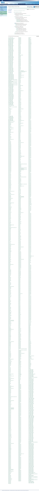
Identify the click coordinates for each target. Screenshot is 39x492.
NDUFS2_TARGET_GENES (31, 378)
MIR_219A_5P (9, 362)
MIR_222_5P (9, 369)
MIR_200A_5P (9, 328)
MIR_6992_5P (30, 69)
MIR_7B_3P (30, 323)
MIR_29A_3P (9, 402)
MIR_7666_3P (30, 290)
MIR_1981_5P (9, 317)
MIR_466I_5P (19, 176)
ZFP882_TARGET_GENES (31, 467)
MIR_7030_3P (30, 120)
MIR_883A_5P (30, 356)
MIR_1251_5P (9, 181)
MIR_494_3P (19, 205)
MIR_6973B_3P (30, 43)
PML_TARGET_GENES (31, 397)
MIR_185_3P (9, 253)
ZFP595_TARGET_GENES (31, 456)
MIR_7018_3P (30, 102)
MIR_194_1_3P (9, 295)
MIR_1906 (9, 268)
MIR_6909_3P (19, 401)
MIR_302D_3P (9, 412)
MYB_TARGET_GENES (31, 373)
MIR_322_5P (19, 48)
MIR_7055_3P (30, 153)
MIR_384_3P (19, 131)
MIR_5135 (19, 240)
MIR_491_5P (19, 203)
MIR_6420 (19, 332)
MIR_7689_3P (30, 319)
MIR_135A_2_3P (9, 207)
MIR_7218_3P (30, 223)
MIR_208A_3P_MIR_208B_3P (11, 341)
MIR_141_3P (9, 216)
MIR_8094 (29, 328)
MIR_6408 (19, 323)
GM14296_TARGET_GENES (11, 74)
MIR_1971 (9, 316)
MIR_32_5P (19, 58)
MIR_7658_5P (30, 281)
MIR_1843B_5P (9, 251)
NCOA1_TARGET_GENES (31, 376)
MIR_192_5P (9, 279)
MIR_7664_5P (30, 288)
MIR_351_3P (19, 96)
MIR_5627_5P (19, 268)
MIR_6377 (19, 304)
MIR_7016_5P (30, 100)
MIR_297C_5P (9, 398)
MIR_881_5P (30, 354)
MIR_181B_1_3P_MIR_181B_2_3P (11, 244)
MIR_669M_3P (19, 362)
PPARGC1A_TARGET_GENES (31, 398)
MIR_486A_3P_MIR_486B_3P (21, 196)
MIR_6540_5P (19, 339)
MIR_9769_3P (30, 364)
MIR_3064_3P (9, 422)
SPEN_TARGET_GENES (31, 424)
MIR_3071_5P (9, 432)
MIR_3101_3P (9, 476)
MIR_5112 (19, 225)
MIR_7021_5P (30, 107)
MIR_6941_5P (19, 445)
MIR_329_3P (19, 56)
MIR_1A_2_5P (9, 325)
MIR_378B (19, 124)
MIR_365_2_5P (19, 111)
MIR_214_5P (9, 351)
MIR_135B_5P (9, 209)
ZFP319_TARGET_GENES (31, 447)
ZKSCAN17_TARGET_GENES (31, 482)
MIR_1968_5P (9, 310)
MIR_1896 (9, 260)
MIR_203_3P (9, 334)
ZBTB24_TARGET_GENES (31, 443)
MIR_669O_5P (19, 363)
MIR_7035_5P (30, 127)
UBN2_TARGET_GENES (31, 439)
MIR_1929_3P (9, 277)
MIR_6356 (19, 292)
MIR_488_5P (19, 199)
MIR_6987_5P (30, 61)
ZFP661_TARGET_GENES (31, 459)
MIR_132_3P (9, 201)
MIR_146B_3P (9, 225)
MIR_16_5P (9, 242)
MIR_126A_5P (9, 187)
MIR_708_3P (30, 196)
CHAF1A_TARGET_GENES (10, 50)
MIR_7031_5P (30, 122)
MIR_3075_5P (9, 439)
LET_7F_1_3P (9, 111)
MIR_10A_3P (9, 131)
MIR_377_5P (19, 122)
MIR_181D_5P (9, 246)
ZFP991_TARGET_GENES (31, 481)
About (1, 7)
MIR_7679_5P (30, 307)
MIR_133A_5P (9, 203)
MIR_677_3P (19, 376)
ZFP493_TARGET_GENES (31, 454)
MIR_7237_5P (30, 245)
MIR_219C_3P (9, 364)
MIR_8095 (29, 329)
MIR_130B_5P (9, 200)
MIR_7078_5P (30, 183)
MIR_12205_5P (9, 170)
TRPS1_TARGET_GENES (31, 437)
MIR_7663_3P (30, 286)
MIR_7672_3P (30, 297)
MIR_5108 (19, 224)
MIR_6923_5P (19, 421)
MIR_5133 (19, 238)
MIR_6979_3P (30, 50)
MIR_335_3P (19, 61)
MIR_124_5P (9, 179)
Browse (2, 8)
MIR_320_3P (19, 46)
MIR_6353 (19, 290)
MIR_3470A (19, 82)
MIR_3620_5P (19, 107)
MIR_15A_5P (9, 238)
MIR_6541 (19, 340)
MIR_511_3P (19, 229)
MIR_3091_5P (9, 459)
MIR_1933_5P (9, 283)
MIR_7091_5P (30, 200)
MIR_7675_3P (30, 301)
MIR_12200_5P (9, 165)
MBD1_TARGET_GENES (10, 120)
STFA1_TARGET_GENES (31, 426)
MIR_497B (19, 210)
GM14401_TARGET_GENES (11, 76)
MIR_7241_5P (30, 249)
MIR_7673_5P (30, 299)
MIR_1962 (9, 306)
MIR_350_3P (19, 95)
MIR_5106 (19, 222)
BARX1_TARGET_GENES (10, 41)
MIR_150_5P (9, 231)
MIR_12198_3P (9, 163)
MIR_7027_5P (30, 115)
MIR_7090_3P (30, 198)
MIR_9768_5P (30, 363)
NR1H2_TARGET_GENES (31, 386)
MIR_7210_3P (30, 213)
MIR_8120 (29, 340)
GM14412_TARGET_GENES (11, 78)
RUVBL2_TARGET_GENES (31, 410)
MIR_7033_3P (30, 124)
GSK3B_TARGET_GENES (10, 87)
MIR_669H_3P (19, 358)
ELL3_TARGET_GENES (10, 65)
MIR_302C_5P (9, 411)
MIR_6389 (19, 312)
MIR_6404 (19, 321)
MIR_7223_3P (30, 229)
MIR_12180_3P (9, 146)
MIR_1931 (9, 281)
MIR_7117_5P (30, 207)
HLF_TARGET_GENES (10, 93)
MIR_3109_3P (19, 39)
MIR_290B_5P (9, 387)
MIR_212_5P (9, 349)
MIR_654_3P (19, 341)
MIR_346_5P (19, 81)
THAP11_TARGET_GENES (31, 432)
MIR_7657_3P (30, 279)
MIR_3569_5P (19, 102)
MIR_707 (29, 172)
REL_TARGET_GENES (31, 404)
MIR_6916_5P (19, 411)
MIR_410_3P (19, 141)
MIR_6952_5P (19, 460)
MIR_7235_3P (30, 242)
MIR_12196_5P (9, 162)
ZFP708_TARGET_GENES (31, 460)
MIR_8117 (29, 338)
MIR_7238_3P (30, 246)
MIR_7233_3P (30, 240)
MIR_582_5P (19, 272)
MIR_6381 (19, 307)
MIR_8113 (29, 336)
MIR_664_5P (19, 343)
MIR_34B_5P (19, 93)
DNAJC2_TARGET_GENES (10, 57)
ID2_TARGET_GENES (10, 100)
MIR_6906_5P (19, 398)
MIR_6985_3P (30, 58)
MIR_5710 (19, 270)
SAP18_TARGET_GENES (31, 412)
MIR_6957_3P (19, 465)
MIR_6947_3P (19, 452)
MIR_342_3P (19, 68)
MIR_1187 (9, 133)
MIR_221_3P (9, 367)
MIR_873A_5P (30, 343)
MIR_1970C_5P (9, 315)
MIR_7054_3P (30, 152)
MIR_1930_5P (9, 280)
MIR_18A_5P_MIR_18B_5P (10, 264)
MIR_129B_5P (9, 196)
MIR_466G (19, 174)
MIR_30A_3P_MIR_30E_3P (10, 469)
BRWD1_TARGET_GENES (10, 45)
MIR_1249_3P (9, 177)
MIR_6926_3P (19, 424)
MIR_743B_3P (30, 256)
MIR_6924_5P (19, 422)
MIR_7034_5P (30, 126)
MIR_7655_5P (30, 277)
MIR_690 (19, 389)
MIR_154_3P (9, 235)
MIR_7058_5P (30, 157)
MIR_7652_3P (30, 273)
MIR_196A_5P (9, 312)
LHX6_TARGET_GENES (10, 116)
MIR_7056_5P (30, 155)
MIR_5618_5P (19, 256)
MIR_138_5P (9, 213)
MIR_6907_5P (19, 399)
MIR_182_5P (9, 247)
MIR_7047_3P (30, 142)
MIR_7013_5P (30, 96)
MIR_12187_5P (9, 154)
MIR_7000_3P (30, 78)
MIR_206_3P (9, 339)
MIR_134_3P (9, 205)
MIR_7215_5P (30, 220)
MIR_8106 (29, 334)
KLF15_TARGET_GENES (10, 103)
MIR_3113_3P (19, 43)
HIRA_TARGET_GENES (10, 92)
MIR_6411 (19, 325)
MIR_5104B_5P (19, 221)
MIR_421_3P (19, 144)
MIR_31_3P (19, 45)
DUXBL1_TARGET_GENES (10, 59)
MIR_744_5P (30, 258)
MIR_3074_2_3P (9, 437)
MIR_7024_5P (30, 111)
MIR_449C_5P (19, 155)
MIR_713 (29, 211)
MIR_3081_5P (9, 445)
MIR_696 (19, 469)
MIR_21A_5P (9, 365)
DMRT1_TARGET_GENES (10, 56)
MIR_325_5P (19, 52)
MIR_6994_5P (30, 71)
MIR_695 (19, 456)
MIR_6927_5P (19, 426)
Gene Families (2, 10)
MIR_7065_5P (30, 166)
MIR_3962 (19, 133)
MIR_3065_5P (9, 424)
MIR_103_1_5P (9, 126)
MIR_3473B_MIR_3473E (20, 85)
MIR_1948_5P (9, 294)
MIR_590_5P (19, 273)
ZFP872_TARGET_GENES (31, 465)
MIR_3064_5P (9, 423)
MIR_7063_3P (30, 163)
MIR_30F (9, 474)
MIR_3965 (19, 135)
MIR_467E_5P (19, 186)
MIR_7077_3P (30, 181)
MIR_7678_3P (30, 305)
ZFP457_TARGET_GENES (31, 452)
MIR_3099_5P (9, 468)
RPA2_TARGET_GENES (31, 408)
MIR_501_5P (19, 213)
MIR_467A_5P (19, 183)
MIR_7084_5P (30, 189)
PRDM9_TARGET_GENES (31, 399)
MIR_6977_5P (30, 48)
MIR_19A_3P (9, 321)
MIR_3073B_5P (9, 436)
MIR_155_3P (9, 236)
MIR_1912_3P (9, 273)
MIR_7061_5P (30, 161)
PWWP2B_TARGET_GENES (31, 401)
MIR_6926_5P (19, 425)
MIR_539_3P (19, 242)
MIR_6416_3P (19, 328)
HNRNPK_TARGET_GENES (11, 95)
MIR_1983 (9, 319)
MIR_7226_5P (30, 233)
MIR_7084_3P (30, 188)
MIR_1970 (9, 314)
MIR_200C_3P (9, 330)
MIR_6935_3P (19, 436)
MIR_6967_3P (19, 478)
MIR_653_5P (19, 338)
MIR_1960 (9, 305)
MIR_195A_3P (9, 303)
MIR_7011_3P (30, 93)
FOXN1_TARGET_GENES (10, 70)
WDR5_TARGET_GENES (31, 441)
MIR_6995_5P (30, 72)
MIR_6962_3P (19, 472)
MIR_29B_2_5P (9, 404)
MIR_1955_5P (9, 301)
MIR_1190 (9, 135)
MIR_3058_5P (9, 415)
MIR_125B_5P (9, 185)
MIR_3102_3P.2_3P (10, 478)
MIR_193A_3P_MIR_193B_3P (11, 286)
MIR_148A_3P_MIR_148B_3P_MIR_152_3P (12, 227)
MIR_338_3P (19, 63)
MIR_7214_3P (30, 218)
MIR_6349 (19, 288)
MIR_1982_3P (9, 318)
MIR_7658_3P (30, 280)
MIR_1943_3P (9, 290)
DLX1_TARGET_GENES (10, 54)
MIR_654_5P (19, 342)
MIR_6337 (19, 280)
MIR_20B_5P (9, 345)
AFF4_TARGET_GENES (10, 37)
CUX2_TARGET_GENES (10, 52)
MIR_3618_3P (19, 104)
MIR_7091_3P (30, 199)
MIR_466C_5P (19, 170)
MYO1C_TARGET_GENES (31, 374)
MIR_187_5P (9, 256)
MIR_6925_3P (19, 423)
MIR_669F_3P (19, 356)
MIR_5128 (19, 235)
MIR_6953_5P (19, 461)
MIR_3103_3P (9, 480)
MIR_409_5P (19, 140)
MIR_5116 (19, 227)
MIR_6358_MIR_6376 (20, 293)
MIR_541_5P (19, 245)
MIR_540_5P (19, 244)
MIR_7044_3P (30, 138)
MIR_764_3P (30, 269)
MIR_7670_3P (30, 295)
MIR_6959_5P (19, 468)
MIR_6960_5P (19, 470)
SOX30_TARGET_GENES (31, 421)
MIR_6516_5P (19, 334)
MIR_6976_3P (30, 47)
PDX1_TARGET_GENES (31, 393)
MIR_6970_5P (30, 39)
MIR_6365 (19, 297)
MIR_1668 (9, 240)
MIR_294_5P (9, 393)
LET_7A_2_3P (9, 106)
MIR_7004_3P (30, 83)
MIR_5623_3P (19, 262)
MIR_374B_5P (19, 116)
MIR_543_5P (19, 248)
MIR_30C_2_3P (9, 472)
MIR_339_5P (19, 65)
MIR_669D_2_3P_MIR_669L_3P (21, 353)
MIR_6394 (19, 315)
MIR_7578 (29, 259)
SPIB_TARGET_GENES (31, 425)
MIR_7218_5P (30, 224)
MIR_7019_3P (30, 103)
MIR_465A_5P (19, 164)
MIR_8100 (29, 332)
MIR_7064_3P (30, 164)
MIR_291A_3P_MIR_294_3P (11, 388)
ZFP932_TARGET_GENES (31, 468)
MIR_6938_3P (19, 439)
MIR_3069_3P (9, 428)
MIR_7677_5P (30, 304)
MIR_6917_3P (19, 412)
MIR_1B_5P (9, 327)
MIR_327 (19, 54)
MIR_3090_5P (9, 458)
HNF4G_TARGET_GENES (10, 94)
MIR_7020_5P (30, 106)
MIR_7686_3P (30, 315)
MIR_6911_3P (19, 404)
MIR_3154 (19, 44)
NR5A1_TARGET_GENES (31, 388)
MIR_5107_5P (19, 223)
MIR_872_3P (30, 341)
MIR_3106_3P (9, 483)
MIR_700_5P (30, 91)
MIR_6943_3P (19, 447)
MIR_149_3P (9, 229)
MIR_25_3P (9, 377)
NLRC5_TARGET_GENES (31, 384)
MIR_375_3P (19, 118)
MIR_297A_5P (9, 397)
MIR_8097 (29, 330)
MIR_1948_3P (9, 293)
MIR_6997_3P (30, 74)
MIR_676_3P (19, 375)
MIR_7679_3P (30, 306)
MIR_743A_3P (30, 255)
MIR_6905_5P (19, 397)
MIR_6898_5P (19, 387)
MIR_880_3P (30, 352)
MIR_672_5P (19, 369)
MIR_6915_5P (19, 410)
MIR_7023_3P (30, 109)
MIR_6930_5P (19, 430)
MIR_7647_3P (30, 266)
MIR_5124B (19, 233)
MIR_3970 (19, 138)
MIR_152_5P (9, 233)
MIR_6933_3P (19, 433)
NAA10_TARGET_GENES (31, 375)
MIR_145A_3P (9, 222)
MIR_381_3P (19, 127)
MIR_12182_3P (9, 148)
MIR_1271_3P (9, 188)
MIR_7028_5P (30, 116)
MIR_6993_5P (30, 70)
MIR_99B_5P (30, 366)
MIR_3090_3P (9, 457)
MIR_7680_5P (30, 308)
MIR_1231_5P (9, 176)
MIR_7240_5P (30, 248)
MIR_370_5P (19, 115)
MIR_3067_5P (9, 426)
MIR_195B (9, 304)
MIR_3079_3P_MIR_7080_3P (11, 443)
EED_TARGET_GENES (10, 61)
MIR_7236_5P (30, 244)
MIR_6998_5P (30, 76)
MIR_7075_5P (30, 179)
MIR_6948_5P (19, 454)
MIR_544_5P (19, 249)
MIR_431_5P (19, 148)
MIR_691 (19, 402)
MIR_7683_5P (30, 312)
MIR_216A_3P (9, 353)
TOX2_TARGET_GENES (31, 435)
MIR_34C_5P (19, 94)
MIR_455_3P (19, 161)
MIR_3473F (19, 87)
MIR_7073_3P (30, 176)
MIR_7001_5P (30, 80)
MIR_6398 (19, 317)
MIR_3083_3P (9, 447)
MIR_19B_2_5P (9, 323)
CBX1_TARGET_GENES (10, 46)
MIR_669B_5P (19, 351)
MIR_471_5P (19, 192)
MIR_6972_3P (30, 41)
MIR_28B (9, 384)
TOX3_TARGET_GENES (31, 436)
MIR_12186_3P (9, 152)
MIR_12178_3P (9, 144)
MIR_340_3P (19, 67)
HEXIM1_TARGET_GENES (10, 91)
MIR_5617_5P (19, 255)
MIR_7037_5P (30, 129)
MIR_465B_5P (19, 165)
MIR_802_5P (30, 325)
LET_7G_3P (9, 113)
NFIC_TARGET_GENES (31, 382)
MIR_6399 (19, 318)
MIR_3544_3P (19, 98)
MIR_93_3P (30, 360)
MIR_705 (29, 146)
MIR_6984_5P (30, 57)
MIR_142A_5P (9, 218)
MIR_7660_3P (30, 282)
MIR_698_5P (30, 65)
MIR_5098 (19, 218)
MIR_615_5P (19, 277)
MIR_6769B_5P (19, 374)
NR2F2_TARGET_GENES (31, 387)
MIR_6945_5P (19, 450)
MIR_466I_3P (19, 175)
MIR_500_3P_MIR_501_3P (20, 212)
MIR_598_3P (19, 275)
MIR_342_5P (19, 69)
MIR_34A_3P (19, 91)
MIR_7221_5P (30, 227)
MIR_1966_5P (9, 308)
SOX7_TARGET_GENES (31, 423)
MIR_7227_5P (30, 234)
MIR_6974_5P (30, 45)
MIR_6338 (19, 281)
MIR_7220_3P (30, 225)
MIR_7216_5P (30, 221)
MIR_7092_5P (30, 201)
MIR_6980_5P (30, 52)
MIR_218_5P (9, 360)
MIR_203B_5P (9, 336)
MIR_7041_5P (30, 135)
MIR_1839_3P (9, 248)
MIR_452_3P (19, 159)
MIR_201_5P (9, 332)
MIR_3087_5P (9, 454)
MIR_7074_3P (30, 177)
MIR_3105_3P (9, 482)
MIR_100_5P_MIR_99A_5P (10, 122)
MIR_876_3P (30, 347)
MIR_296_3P (9, 395)
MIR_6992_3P (30, 68)
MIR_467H (19, 188)
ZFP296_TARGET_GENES (31, 446)
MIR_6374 (19, 303)
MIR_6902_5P (19, 393)
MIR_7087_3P (30, 192)
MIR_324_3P (19, 50)
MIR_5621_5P (19, 260)
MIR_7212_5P (30, 216)
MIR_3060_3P (9, 417)
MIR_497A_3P (19, 209)
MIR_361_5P (19, 106)
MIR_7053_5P (30, 151)
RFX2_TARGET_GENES (31, 406)
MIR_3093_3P (9, 461)
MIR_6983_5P (30, 56)
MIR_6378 (19, 305)
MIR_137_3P (9, 211)
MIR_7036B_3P (30, 128)
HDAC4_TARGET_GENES (10, 89)
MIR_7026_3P (30, 113)
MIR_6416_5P (19, 329)
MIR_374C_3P (19, 117)
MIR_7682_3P (30, 310)
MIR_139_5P (9, 214)
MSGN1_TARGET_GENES (31, 371)
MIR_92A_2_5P (30, 358)
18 (27, 15)
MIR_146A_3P (9, 224)
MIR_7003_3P (30, 82)
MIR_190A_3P (9, 269)
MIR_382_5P (19, 129)
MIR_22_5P (9, 373)
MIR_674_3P (19, 371)
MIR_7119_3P (30, 209)
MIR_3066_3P (9, 425)
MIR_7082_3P (30, 187)
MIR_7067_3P (30, 168)
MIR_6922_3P (19, 419)
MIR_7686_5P (30, 316)
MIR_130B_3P (9, 199)
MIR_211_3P (9, 347)
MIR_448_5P (19, 152)
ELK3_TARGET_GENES (10, 63)
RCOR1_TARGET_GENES (31, 402)
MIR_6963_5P (19, 474)
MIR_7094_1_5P (30, 203)
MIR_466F (19, 172)
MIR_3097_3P (9, 465)
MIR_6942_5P (19, 446)
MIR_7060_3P (30, 159)
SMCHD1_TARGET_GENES (31, 417)
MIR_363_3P (19, 109)
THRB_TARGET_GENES (31, 433)
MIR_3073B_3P (9, 435)
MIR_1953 (9, 299)
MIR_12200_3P (9, 164)
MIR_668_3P (19, 347)
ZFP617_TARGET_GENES (31, 457)
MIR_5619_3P (19, 257)
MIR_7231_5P (30, 238)
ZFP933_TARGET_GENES (31, 469)
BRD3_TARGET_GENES (10, 44)
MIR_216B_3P (9, 354)
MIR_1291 (9, 192)
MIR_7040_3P (30, 133)
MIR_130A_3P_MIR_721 (10, 198)
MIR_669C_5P (19, 352)
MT (29, 15)
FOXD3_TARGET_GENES (10, 68)
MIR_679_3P (19, 378)
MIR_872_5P (30, 342)
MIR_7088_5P (30, 194)
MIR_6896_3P (19, 384)
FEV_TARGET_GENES (10, 67)
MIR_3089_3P (9, 456)
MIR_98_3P (30, 365)
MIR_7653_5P (30, 275)
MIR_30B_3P (9, 470)
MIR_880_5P (30, 353)
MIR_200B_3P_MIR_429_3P (11, 329)
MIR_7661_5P (30, 284)
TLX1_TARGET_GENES (31, 434)
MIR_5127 (19, 234)
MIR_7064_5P (30, 165)
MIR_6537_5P (19, 336)
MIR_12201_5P (9, 166)
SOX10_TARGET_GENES (31, 419)
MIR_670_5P (19, 365)
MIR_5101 (19, 220)
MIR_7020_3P (30, 105)
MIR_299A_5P (9, 401)
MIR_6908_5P (19, 400)
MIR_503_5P (19, 214)
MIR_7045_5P (30, 140)
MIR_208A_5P (9, 342)
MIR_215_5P (9, 352)
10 (22, 15)
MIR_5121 (19, 231)
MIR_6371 (19, 301)
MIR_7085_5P (30, 190)
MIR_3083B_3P (9, 448)
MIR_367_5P (19, 113)
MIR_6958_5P (19, 467)
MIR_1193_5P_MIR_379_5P (11, 139)
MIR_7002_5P (30, 81)
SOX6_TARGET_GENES (31, 422)
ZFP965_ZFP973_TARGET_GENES (32, 472)
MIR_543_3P (19, 247)
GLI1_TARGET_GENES (10, 72)
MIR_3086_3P (9, 452)
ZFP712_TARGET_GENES (31, 461)
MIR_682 (19, 380)
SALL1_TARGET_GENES (31, 411)
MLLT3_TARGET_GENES (31, 369)
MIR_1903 (9, 266)
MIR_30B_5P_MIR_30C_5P (10, 471)
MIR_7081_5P (30, 186)
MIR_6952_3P (19, 459)
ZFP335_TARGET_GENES (31, 448)
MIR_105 (9, 128)
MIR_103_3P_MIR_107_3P (10, 127)
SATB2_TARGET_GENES (31, 413)
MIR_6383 (19, 308)
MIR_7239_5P (30, 247)
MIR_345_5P (19, 80)
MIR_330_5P (19, 59)
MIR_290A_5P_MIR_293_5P (11, 386)
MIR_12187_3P (9, 153)
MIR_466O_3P (19, 181)
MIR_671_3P (19, 367)
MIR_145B (9, 223)
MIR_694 (19, 443)
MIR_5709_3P (19, 269)
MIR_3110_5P (19, 41)
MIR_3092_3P (9, 460)
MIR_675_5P (19, 373)
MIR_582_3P (19, 271)
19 (28, 15)
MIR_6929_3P (19, 428)
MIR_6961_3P (19, 471)
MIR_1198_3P (9, 142)
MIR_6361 (19, 295)
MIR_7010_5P (30, 92)
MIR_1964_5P (9, 307)
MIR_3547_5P (19, 100)
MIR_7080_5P (30, 185)
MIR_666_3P (19, 345)
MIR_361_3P (19, 105)
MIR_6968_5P (19, 480)
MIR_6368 (19, 299)
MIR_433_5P (19, 150)
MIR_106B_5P (9, 130)
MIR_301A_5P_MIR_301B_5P (11, 408)
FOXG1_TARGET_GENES (10, 69)
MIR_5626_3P (19, 266)
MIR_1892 (9, 258)
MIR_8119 (29, 339)
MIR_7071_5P (30, 174)
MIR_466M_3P (19, 179)
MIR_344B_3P (19, 72)
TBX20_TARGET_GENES (31, 428)
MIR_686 (19, 382)
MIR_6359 (19, 294)
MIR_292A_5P (9, 391)
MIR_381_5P (19, 128)
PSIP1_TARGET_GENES (31, 400)
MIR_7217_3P (30, 222)
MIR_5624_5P (19, 264)
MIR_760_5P (30, 262)
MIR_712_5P (30, 210)
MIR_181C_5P (9, 245)
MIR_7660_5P (30, 283)
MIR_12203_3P (9, 168)
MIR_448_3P (19, 151)
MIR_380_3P (19, 126)
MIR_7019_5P (30, 104)
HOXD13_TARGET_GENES (11, 98)
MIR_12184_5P (9, 150)
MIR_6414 (19, 327)
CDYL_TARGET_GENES (10, 48)
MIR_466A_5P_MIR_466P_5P (21, 168)
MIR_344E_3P (19, 74)
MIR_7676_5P (30, 303)
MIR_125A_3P (9, 183)
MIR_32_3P (19, 57)
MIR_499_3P (19, 211)
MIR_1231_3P (9, 175)
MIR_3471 (19, 83)
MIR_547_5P (19, 251)
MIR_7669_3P (30, 293)
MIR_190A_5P (9, 270)
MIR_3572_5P (19, 103)
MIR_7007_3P (30, 87)
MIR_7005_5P (30, 85)
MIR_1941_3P (9, 288)
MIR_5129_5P (19, 236)
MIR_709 (29, 197)
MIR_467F (19, 187)
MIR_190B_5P (9, 271)
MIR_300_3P (9, 406)
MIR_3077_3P (9, 441)
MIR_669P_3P (19, 364)
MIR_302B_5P (9, 410)
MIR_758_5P (30, 260)
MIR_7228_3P (30, 235)
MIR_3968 (19, 137)
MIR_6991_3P (30, 67)
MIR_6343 (19, 284)
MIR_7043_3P (30, 137)
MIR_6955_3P (19, 463)
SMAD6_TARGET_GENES (31, 415)
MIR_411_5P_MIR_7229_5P (21, 142)
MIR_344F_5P (19, 76)
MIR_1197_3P (9, 141)
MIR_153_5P (9, 234)
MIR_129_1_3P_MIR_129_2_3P (11, 194)
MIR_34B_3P (19, 92)
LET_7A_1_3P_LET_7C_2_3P (11, 105)
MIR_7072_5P (30, 175)
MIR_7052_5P (30, 150)
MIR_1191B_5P (9, 137)
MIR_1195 (9, 140)
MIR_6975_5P (30, 46)
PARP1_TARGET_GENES (31, 391)
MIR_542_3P (19, 246)
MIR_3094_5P (9, 463)
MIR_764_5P (30, 270)
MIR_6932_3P (19, 432)
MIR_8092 (29, 327)
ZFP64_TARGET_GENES (31, 458)
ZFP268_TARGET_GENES (31, 445)
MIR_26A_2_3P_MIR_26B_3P (11, 378)
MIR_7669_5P (30, 294)
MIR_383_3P (19, 130)
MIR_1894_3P (9, 259)
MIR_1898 (9, 262)
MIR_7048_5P (30, 144)
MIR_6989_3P (30, 63)
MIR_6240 (19, 279)
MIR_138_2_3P (9, 212)
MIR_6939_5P (19, 441)
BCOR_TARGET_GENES (10, 43)
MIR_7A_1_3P (30, 321)
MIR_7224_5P (30, 231)
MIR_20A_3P (9, 343)
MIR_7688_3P (30, 318)
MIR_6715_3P (19, 366)
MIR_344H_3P (19, 78)
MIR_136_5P (9, 210)
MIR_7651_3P (30, 272)
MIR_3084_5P (9, 450)
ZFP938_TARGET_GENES (31, 470)
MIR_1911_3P (9, 272)
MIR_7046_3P (30, 141)
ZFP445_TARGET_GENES (31, 450)
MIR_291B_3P (9, 389)
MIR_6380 (19, 306)
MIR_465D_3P (19, 166)
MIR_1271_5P (9, 189)
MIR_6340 (19, 282)
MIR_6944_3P (19, 448)
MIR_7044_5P (30, 139)
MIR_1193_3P (9, 138)
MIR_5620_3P (19, 258)
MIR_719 (29, 212)
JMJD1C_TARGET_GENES (10, 102)
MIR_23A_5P (9, 374)
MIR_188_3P (9, 257)
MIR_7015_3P (30, 98)
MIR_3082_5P (9, 446)
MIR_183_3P (9, 249)
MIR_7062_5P (30, 162)
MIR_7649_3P (30, 268)
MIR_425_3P (19, 146)
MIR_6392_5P (19, 314)
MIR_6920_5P (19, 417)
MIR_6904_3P (19, 395)
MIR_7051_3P (30, 148)
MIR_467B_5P (19, 185)
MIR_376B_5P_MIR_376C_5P (21, 120)
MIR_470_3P (19, 190)
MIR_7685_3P (30, 314)
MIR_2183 (9, 358)
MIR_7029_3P (30, 117)
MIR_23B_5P (9, 375)
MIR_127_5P (9, 190)
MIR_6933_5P (19, 434)
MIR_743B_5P (30, 257)
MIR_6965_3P (19, 476)
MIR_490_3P (19, 201)
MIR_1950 (9, 297)
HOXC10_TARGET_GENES (11, 96)
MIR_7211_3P (30, 214)
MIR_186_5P (9, 255)
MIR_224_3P (9, 371)
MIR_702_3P (30, 118)
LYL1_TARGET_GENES (10, 118)
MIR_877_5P (30, 349)
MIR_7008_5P (30, 89)
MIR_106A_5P (9, 129)
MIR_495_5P (19, 207)
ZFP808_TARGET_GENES (31, 463)
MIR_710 (29, 205)
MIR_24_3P (9, 376)
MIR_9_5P (29, 367)
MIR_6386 (19, 310)
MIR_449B (19, 154)
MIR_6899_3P (19, 388)
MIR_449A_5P (19, 153)
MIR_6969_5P (30, 37)
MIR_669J (19, 360)
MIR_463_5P (19, 163)
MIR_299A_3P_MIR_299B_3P (11, 400)
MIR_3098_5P (9, 467)
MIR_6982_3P (30, 54)
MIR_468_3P (19, 189)
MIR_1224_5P (9, 172)
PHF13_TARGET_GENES (31, 395)
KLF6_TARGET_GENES (10, 104)
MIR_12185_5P (9, 151)
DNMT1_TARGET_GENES (10, 58)
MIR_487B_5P (19, 198)
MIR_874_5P (30, 345)
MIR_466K (19, 177)
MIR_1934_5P (9, 284)
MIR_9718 (29, 362)
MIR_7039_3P (30, 131)
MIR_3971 (19, 139)
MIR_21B (9, 366)
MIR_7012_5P (30, 95)
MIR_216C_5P (9, 356)
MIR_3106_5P (19, 37)
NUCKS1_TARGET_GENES (31, 389)
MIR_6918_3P (19, 413)
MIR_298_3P (9, 399)
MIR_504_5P (19, 216)
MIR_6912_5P (19, 406)
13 (24, 15)
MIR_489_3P (19, 200)
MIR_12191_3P (9, 157)
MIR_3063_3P (9, 421)
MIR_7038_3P (30, 130)
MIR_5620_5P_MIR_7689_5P (21, 259)
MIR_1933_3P (9, 282)
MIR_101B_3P (9, 124)
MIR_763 (29, 264)
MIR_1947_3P (9, 292)
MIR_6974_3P (30, 44)
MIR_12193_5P (9, 159)
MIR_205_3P (9, 338)
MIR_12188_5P (9, 155)
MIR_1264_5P (9, 186)
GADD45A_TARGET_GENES (11, 71)
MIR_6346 (19, 286)
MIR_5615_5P (19, 253)
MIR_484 (19, 194)
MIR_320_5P (19, 47)
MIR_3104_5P (9, 481)
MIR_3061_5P (9, 419)
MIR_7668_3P (30, 292)
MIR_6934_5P (19, 435)
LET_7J (9, 115)
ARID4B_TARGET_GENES (10, 39)
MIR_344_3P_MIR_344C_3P (21, 70)
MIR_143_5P (9, 220)
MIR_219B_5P (9, 363)
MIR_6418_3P (19, 330)
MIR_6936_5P (19, 437)
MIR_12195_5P (9, 161)
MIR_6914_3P (19, 408)
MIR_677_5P (19, 377)
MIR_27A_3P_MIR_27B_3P (10, 380)
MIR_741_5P (30, 253)
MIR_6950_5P (19, 457)
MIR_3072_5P (9, 433)
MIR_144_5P (9, 221)
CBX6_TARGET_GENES (10, 47)
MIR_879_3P (30, 351)
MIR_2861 (9, 382)
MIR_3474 (19, 89)
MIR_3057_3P (9, 413)
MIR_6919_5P (19, 415)
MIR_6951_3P (19, 458)
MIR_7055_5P (30, 154)
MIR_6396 (19, 316)
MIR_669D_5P (19, 354)
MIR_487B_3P (19, 197)
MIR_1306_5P (9, 197)
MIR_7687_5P (30, 317)
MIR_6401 (19, 319)
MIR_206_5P (9, 340)
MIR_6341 (19, 283)
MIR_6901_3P (19, 391)
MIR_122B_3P (9, 174)
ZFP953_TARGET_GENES (31, 471)
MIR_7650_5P (30, 271)
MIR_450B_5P (19, 157)
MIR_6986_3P (30, 59)
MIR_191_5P (9, 275)
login (38, 0)
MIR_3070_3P (9, 430)
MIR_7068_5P (30, 170)
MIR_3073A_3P (9, 434)
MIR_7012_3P (30, 94)
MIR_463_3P (19, 162)
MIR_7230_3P (30, 236)
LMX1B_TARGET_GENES (10, 117)
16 (26, 15)
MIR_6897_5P (19, 386)
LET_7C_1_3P (9, 109)
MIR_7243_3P (30, 251)
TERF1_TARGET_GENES (31, 430)
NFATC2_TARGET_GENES (31, 380)
